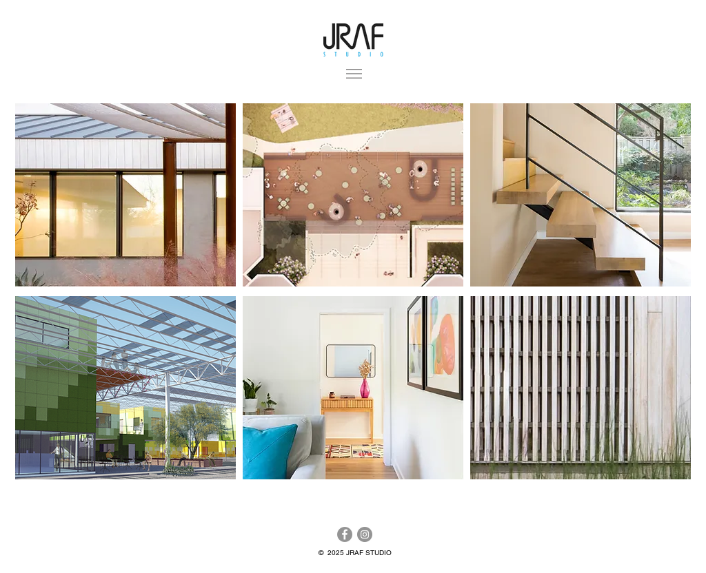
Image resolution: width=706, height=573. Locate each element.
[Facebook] (344, 534)
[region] (125, 194)
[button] (354, 74)
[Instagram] (364, 534)
